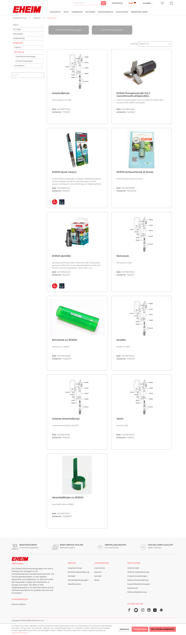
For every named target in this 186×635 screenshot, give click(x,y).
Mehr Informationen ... (20, 633)
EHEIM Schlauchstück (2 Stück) (135, 172)
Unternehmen (117, 3)
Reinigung (19, 52)
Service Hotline (19, 604)
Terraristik (19, 38)
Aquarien (18, 34)
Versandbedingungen (78, 580)
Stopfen (121, 340)
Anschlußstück (60, 93)
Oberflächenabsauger (26, 57)
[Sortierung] (155, 44)
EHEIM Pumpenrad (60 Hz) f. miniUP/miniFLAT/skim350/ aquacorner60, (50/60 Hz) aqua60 (136, 95)
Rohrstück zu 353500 (64, 340)
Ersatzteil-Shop (75, 568)
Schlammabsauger (24, 61)
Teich (15, 25)
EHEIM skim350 (61, 256)
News (96, 580)
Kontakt (71, 576)
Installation (19, 66)
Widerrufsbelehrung (137, 592)
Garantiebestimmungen (138, 584)
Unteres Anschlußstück (66, 419)
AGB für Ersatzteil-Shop (138, 572)
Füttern (17, 47)
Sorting (134, 44)
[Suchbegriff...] (87, 3)
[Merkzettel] (162, 3)
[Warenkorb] (171, 3)
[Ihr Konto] (147, 3)
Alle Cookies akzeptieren (162, 629)
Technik (17, 29)
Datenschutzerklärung (137, 580)
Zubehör (17, 43)
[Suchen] (103, 3)
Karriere (98, 572)
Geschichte (99, 568)
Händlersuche (74, 584)
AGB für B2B (133, 568)
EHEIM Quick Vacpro (64, 172)
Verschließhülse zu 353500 (67, 497)
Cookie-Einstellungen (137, 576)
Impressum (132, 588)
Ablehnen (124, 629)
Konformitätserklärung (78, 572)
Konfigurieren (140, 629)
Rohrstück (123, 256)
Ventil (120, 419)
